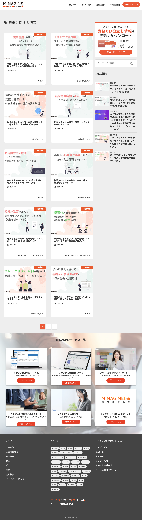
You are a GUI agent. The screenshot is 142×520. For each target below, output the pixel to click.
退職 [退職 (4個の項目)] (81, 484)
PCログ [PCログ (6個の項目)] (79, 448)
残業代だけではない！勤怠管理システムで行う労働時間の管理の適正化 (71, 240)
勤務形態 (36, 314)
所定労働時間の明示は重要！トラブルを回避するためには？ (71, 123)
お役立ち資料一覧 (104, 465)
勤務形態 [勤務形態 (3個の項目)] (83, 466)
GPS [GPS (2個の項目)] (64, 448)
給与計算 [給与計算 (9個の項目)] (72, 484)
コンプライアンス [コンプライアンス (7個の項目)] (58, 457)
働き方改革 (82, 81)
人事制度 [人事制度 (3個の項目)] (67, 462)
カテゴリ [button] (73, 5)
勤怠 (8, 461)
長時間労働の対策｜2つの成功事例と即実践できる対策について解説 (24, 181)
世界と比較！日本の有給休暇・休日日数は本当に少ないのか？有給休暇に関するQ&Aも (122, 142)
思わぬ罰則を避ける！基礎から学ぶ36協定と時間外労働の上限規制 (72, 298)
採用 (8, 465)
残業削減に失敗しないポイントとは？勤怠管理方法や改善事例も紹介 (25, 65)
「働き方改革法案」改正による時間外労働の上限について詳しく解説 (71, 65)
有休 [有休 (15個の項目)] (85, 475)
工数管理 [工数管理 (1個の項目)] (87, 471)
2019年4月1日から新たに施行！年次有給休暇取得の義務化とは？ (123, 158)
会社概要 (10, 474)
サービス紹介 (102, 447)
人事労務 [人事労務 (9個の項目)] (76, 462)
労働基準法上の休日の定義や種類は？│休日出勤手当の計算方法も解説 (25, 123)
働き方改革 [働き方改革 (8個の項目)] (56, 466)
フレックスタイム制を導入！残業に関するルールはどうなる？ (25, 298)
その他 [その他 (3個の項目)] (55, 452)
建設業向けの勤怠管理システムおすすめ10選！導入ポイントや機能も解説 (122, 88)
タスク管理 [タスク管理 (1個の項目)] (83, 457)
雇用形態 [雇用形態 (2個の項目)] (56, 489)
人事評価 (10, 447)
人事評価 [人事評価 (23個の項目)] (86, 462)
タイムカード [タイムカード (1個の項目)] (71, 457)
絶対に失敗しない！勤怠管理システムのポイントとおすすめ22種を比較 (122, 103)
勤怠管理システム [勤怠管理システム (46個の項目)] (75, 471)
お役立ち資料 (101, 5)
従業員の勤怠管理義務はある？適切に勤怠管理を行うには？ (71, 181)
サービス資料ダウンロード (108, 470)
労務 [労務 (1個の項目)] (74, 466)
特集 (8, 470)
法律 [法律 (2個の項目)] (55, 484)
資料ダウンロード (131, 4)
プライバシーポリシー (16, 479)
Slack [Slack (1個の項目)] (87, 448)
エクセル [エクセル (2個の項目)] (79, 452)
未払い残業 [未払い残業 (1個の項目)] (56, 480)
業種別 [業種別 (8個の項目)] (66, 480)
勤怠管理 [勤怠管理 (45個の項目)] (63, 471)
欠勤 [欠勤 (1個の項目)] (74, 480)
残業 (41, 81)
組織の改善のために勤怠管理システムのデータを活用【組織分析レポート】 (25, 240)
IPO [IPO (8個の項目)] (71, 448)
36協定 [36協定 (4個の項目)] (55, 448)
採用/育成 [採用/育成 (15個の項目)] (76, 475)
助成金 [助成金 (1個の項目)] (66, 466)
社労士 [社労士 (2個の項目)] (63, 484)
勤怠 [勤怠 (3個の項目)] (55, 471)
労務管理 (40, 34)
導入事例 (100, 456)
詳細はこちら (26, 380)
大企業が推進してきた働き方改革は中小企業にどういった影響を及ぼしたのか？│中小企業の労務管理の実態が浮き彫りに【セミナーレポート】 (122, 122)
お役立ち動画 (115, 5)
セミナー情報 (86, 5)
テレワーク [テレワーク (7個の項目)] (56, 462)
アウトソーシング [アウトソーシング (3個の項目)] (67, 452)
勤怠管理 (36, 139)
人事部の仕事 (12, 452)
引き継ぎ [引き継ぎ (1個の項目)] (56, 475)
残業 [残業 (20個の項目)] (82, 480)
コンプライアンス (26, 256)
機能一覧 (100, 452)
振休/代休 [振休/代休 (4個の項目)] (66, 475)
